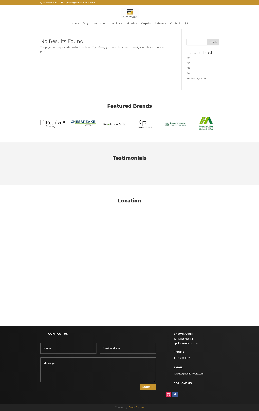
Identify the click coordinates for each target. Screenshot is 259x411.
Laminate (116, 23)
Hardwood (100, 23)
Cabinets (160, 23)
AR (188, 68)
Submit (147, 387)
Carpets (146, 23)
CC (188, 63)
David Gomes (136, 407)
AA (188, 73)
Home (75, 23)
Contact (175, 23)
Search (213, 42)
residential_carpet (196, 78)
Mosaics (132, 23)
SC (188, 58)
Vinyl (86, 23)
